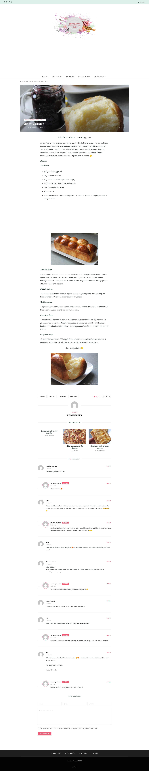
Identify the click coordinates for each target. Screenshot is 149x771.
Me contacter (84, 76)
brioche (52, 396)
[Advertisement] (74, 59)
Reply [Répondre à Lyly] (109, 500)
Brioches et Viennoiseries (34, 119)
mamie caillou (50, 601)
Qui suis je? (57, 76)
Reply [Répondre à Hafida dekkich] (109, 561)
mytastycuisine (31, 127)
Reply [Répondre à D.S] (109, 652)
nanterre (73, 396)
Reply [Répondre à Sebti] (109, 542)
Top (74, 767)
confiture (62, 396)
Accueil (45, 76)
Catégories (99, 76)
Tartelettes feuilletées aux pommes (100, 447)
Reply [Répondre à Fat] (109, 618)
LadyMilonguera (51, 466)
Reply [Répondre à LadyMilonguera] (109, 466)
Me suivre (70, 76)
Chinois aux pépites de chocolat (74, 447)
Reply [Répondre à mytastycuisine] (109, 483)
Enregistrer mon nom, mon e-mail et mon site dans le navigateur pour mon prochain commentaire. (69, 728)
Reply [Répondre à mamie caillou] (109, 601)
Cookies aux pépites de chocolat (49, 432)
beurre (42, 396)
